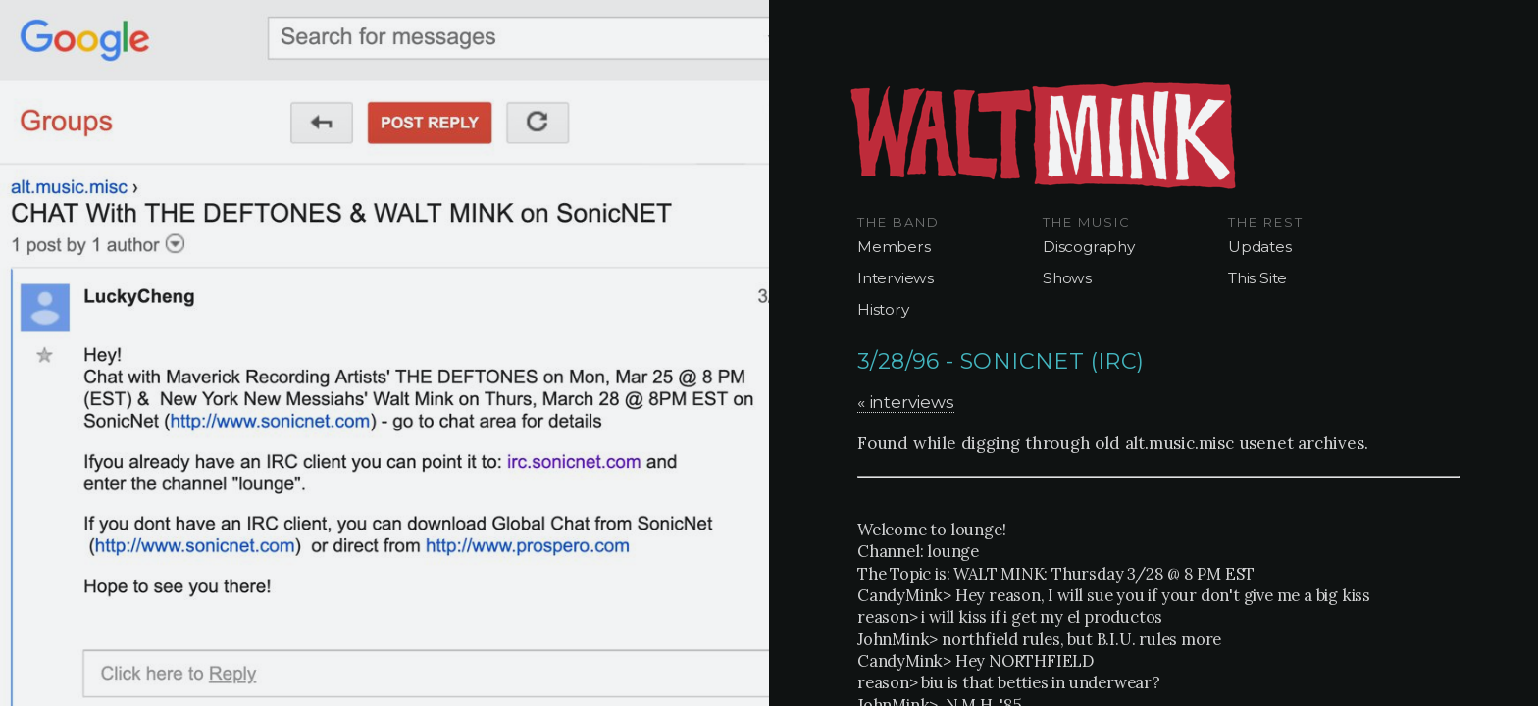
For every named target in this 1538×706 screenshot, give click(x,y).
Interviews (895, 278)
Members (894, 246)
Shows (1067, 278)
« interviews (905, 401)
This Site (1257, 278)
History (883, 309)
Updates (1260, 246)
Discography (1089, 246)
